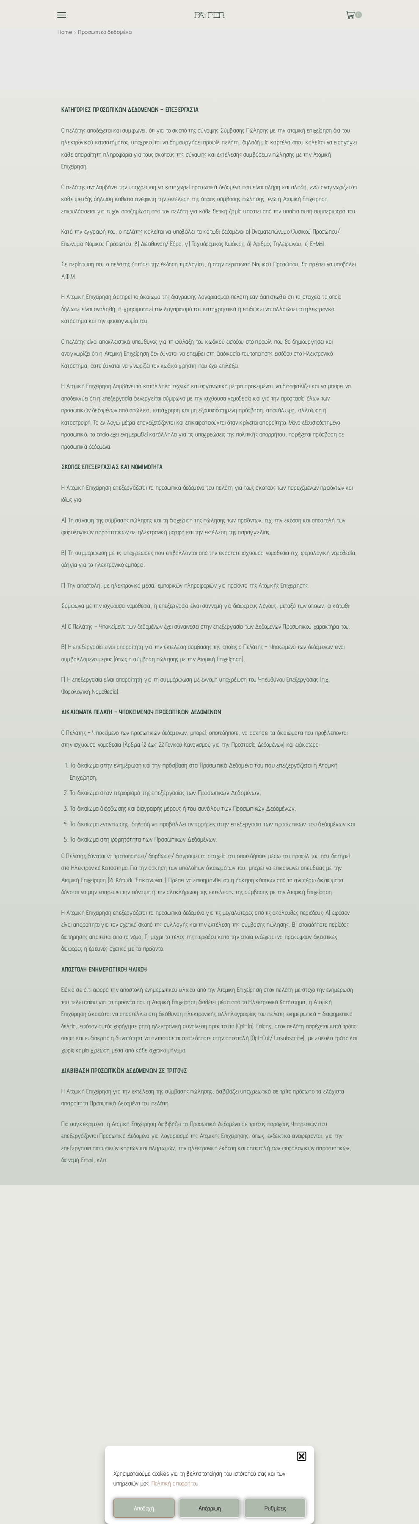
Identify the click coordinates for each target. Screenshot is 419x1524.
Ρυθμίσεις (275, 1508)
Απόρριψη (209, 1508)
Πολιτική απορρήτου (175, 1483)
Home (65, 32)
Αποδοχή (144, 1508)
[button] (302, 1456)
